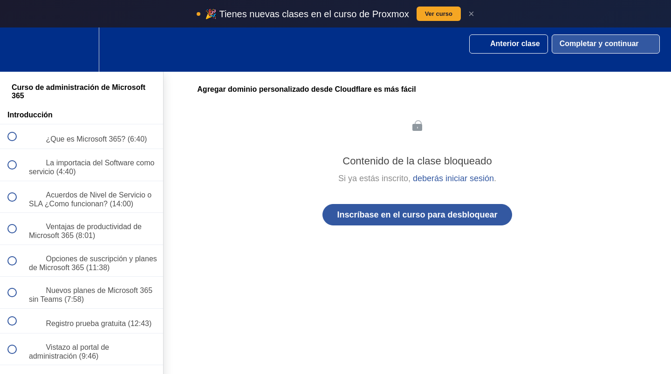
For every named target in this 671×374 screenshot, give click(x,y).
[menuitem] (81, 49)
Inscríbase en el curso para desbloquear (417, 214)
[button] (17, 49)
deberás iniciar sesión (453, 178)
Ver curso (438, 13)
